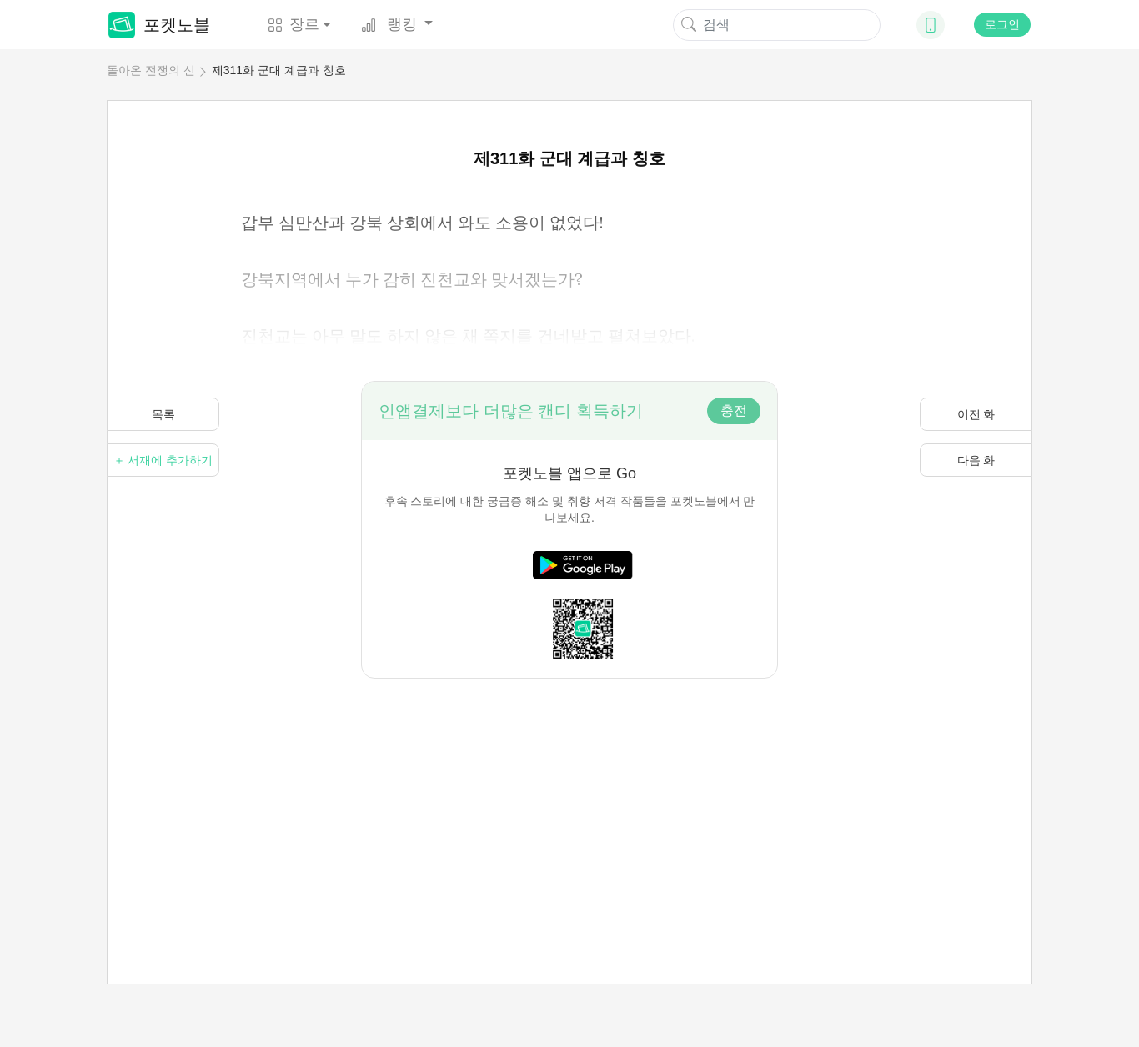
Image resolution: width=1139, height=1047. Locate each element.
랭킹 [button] (391, 24)
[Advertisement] (569, 795)
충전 (733, 410)
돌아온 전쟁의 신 (151, 70)
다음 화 (976, 460)
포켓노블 (159, 25)
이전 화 (976, 414)
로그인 (1002, 24)
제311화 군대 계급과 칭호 (279, 70)
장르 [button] (293, 24)
